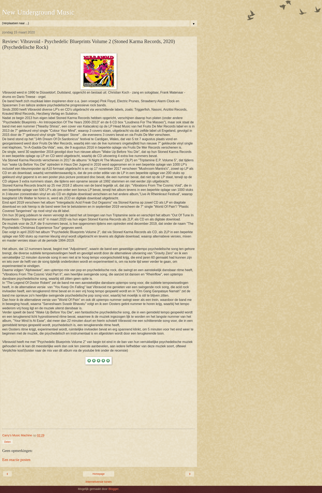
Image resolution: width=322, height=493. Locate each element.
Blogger (113, 489)
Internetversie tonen (98, 481)
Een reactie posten (16, 459)
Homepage (99, 473)
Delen (7, 441)
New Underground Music (38, 12)
